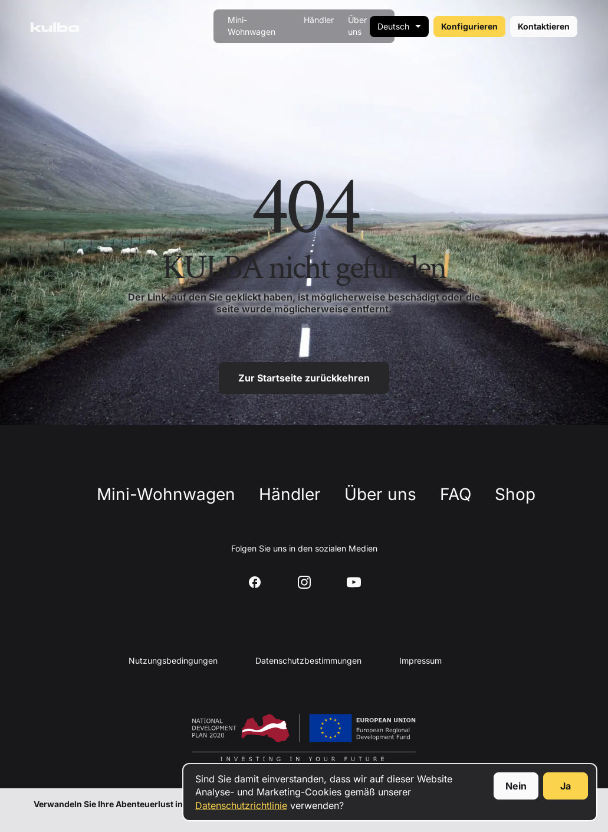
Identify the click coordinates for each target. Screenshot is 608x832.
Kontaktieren (544, 26)
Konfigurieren (469, 26)
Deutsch (393, 26)
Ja (565, 786)
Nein (516, 786)
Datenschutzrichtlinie (241, 805)
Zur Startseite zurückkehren (304, 378)
